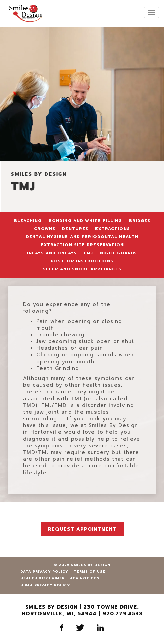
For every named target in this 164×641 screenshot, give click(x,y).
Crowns (44, 229)
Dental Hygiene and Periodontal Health (82, 237)
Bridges (140, 221)
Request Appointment (82, 529)
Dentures (75, 229)
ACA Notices (84, 578)
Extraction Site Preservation (82, 245)
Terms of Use (89, 571)
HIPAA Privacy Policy (45, 585)
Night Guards (118, 253)
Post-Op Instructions (82, 261)
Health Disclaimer (42, 578)
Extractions (112, 229)
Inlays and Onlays (52, 253)
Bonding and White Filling (85, 221)
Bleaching (28, 221)
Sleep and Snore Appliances (82, 269)
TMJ (88, 253)
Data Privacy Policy (44, 571)
